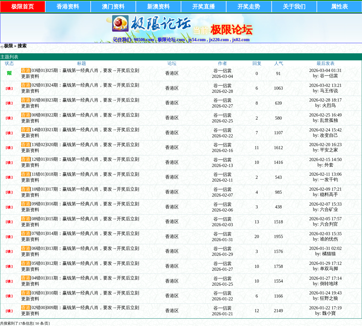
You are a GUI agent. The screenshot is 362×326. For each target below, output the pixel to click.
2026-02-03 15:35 (325, 233)
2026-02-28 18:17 (325, 100)
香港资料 (67, 6)
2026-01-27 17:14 (325, 278)
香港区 (172, 73)
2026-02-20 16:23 (325, 144)
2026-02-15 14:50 (325, 159)
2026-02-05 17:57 (325, 218)
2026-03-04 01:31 (325, 70)
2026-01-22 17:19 (325, 307)
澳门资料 (113, 6)
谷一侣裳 (222, 70)
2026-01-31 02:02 (325, 248)
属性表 (339, 6)
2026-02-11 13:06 (325, 174)
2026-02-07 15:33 (325, 204)
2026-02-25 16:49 (325, 115)
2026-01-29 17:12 (325, 263)
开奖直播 (203, 6)
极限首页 (22, 6)
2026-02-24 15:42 (325, 129)
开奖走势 (248, 6)
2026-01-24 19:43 (325, 292)
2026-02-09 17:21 (325, 189)
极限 (8, 45)
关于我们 (294, 6)
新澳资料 (158, 6)
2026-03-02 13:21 (325, 85)
